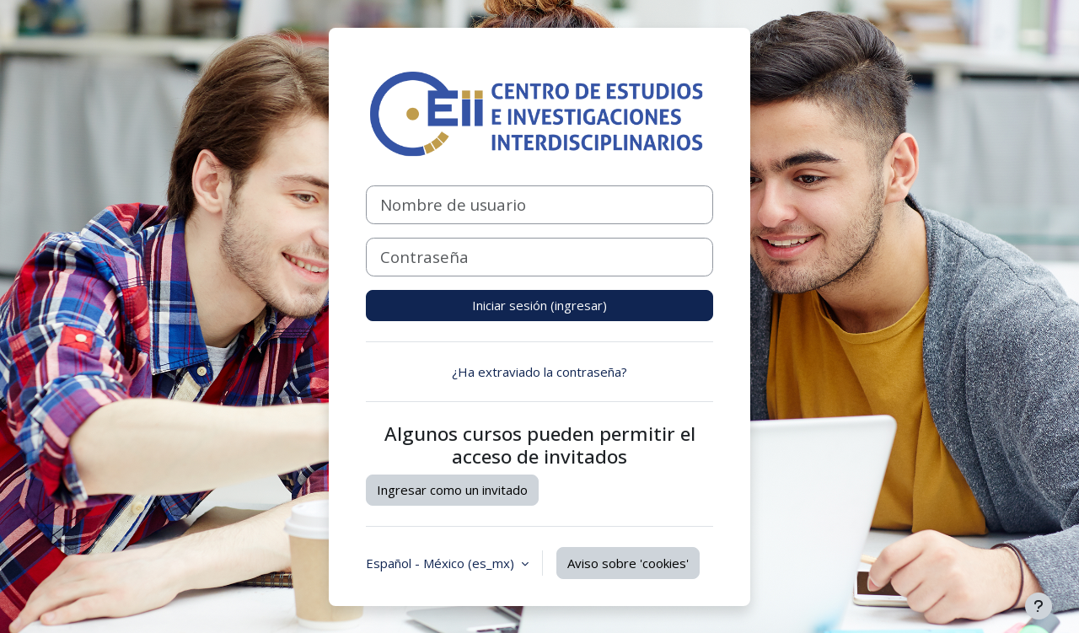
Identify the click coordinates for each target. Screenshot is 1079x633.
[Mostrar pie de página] (1038, 606)
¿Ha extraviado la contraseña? (539, 371)
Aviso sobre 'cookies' (628, 563)
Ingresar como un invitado (452, 489)
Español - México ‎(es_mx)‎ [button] (442, 563)
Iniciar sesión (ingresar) (539, 305)
